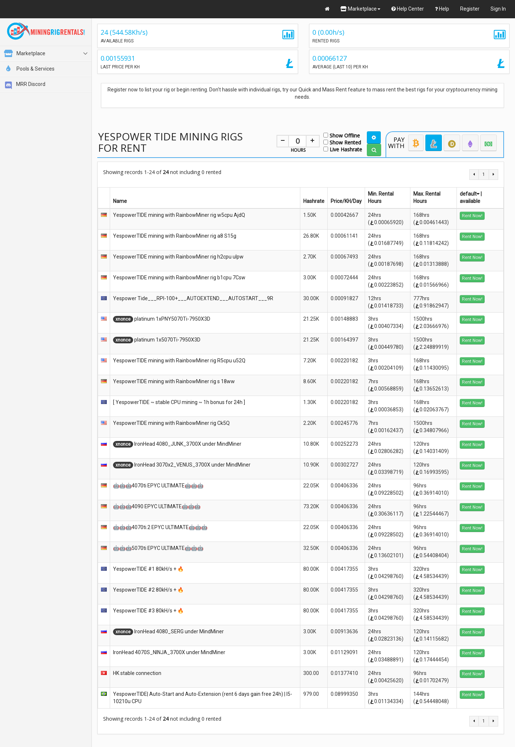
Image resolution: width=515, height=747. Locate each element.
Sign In (498, 9)
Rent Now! (472, 215)
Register (470, 9)
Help (442, 9)
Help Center (407, 9)
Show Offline (341, 135)
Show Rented (342, 142)
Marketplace (360, 9)
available (470, 201)
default (470, 194)
